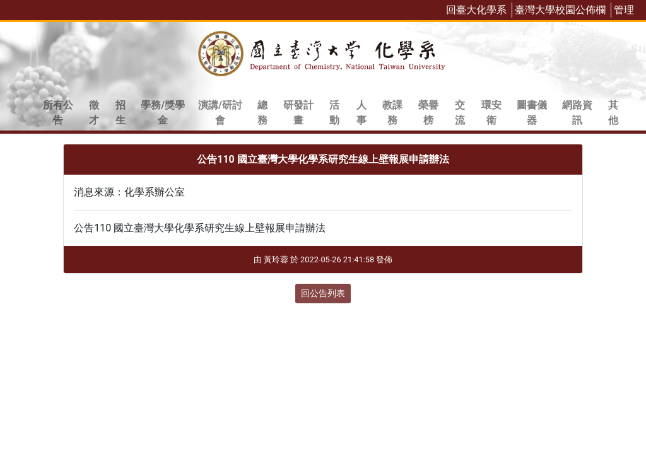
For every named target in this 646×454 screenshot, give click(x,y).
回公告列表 (323, 293)
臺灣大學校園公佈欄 (560, 10)
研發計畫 (298, 112)
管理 (624, 10)
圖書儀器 (532, 112)
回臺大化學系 (476, 10)
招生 (120, 112)
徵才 (94, 112)
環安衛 (491, 112)
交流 (460, 112)
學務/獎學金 (163, 112)
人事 (361, 112)
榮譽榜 (428, 112)
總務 (262, 112)
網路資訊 (577, 112)
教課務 (392, 112)
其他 (613, 112)
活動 (334, 112)
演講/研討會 (220, 112)
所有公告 (58, 112)
